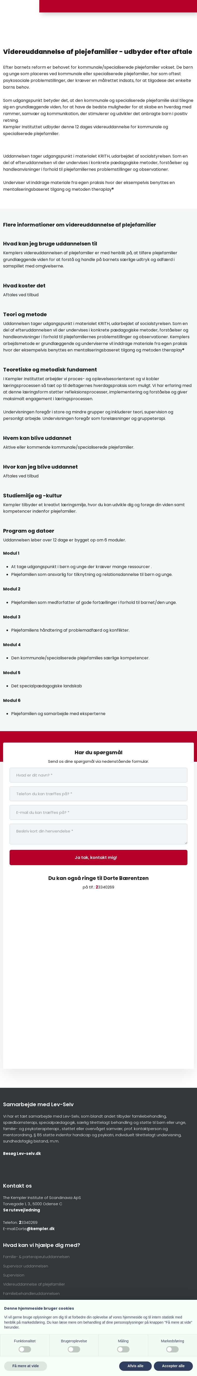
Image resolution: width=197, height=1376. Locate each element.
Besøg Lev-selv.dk (22, 1153)
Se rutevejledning (21, 1210)
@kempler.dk (41, 1228)
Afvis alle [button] (135, 1366)
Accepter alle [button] (173, 1366)
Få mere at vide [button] (25, 1366)
